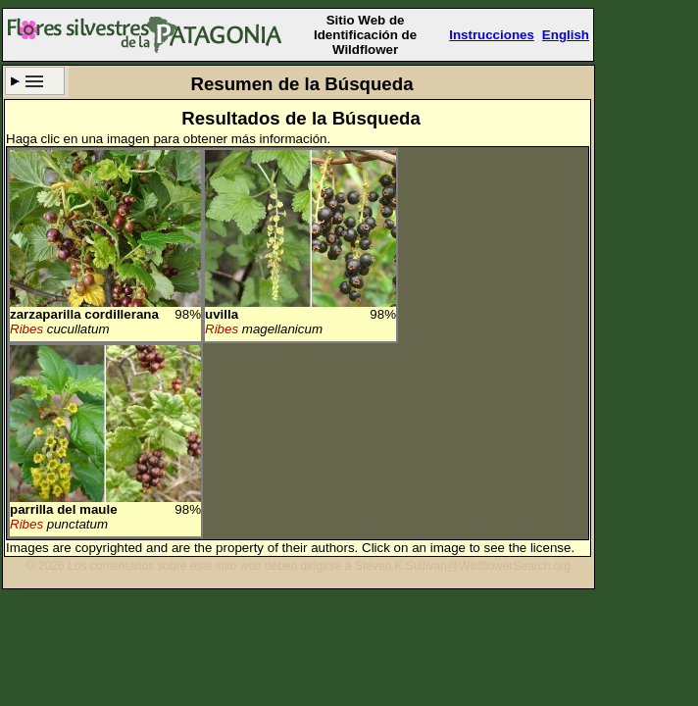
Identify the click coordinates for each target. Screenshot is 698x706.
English (565, 34)
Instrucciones (491, 34)
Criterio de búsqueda (35, 81)
